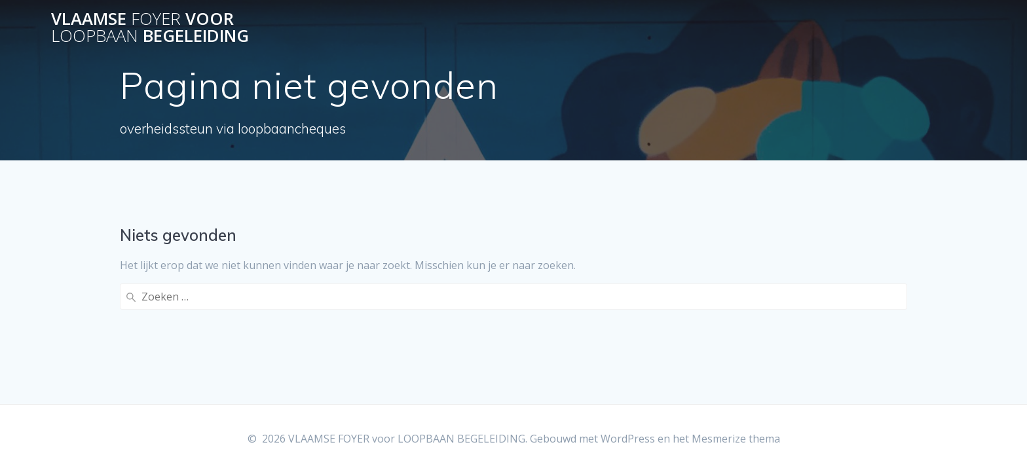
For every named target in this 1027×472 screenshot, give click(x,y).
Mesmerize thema (736, 438)
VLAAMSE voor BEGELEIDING (150, 27)
